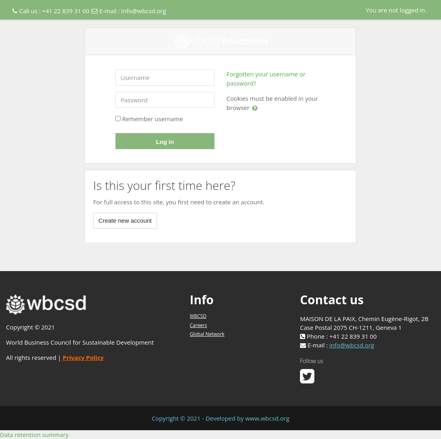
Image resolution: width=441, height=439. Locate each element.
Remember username (152, 119)
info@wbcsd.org (143, 11)
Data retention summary (34, 435)
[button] (256, 108)
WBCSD (198, 316)
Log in (165, 141)
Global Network (207, 334)
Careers (198, 325)
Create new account (124, 220)
